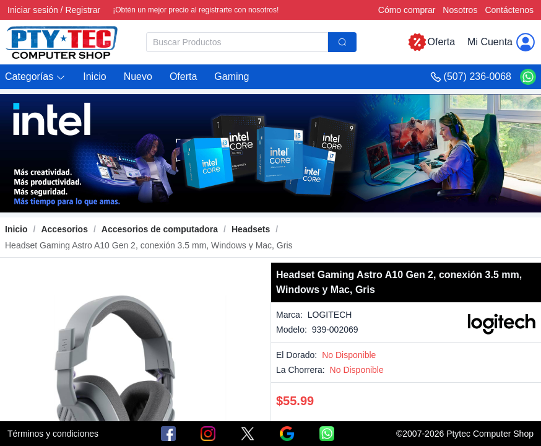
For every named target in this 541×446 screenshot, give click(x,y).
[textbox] (237, 42)
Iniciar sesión (32, 10)
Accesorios (64, 229)
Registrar (82, 10)
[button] (35, 77)
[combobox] (251, 42)
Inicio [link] (16, 229)
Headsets (251, 229)
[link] (64, 229)
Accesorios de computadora (160, 229)
